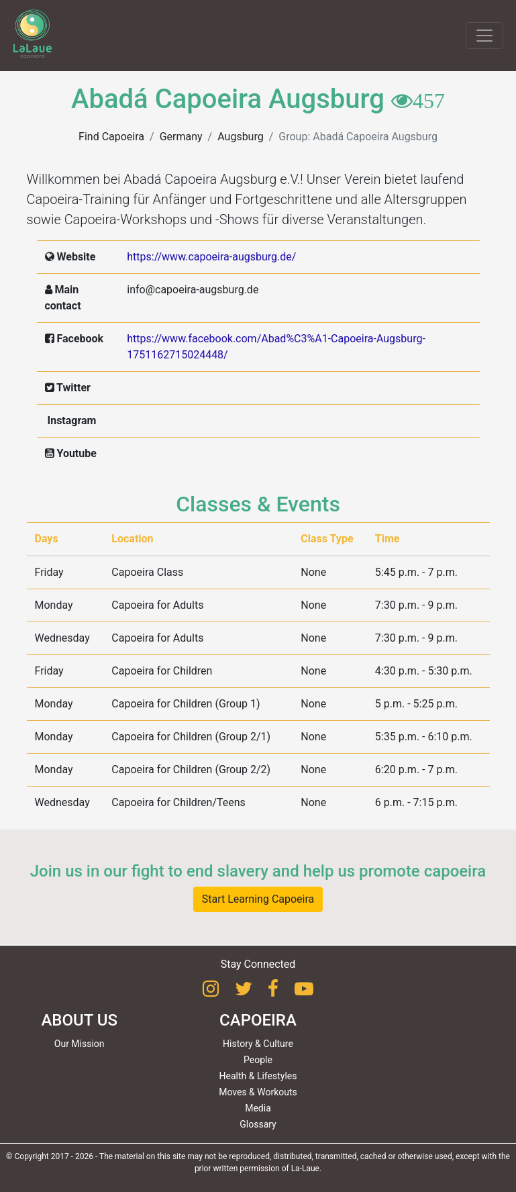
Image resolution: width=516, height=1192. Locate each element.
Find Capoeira (111, 136)
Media (258, 1108)
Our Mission (79, 1043)
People (258, 1059)
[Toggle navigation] (484, 35)
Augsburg (240, 136)
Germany (181, 136)
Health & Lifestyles (258, 1076)
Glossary (258, 1124)
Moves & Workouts (258, 1092)
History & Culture (258, 1043)
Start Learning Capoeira (258, 899)
